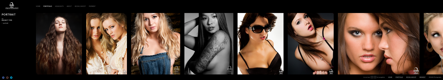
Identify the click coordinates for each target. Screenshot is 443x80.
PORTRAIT (5, 23)
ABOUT (69, 6)
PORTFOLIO (47, 6)
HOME (38, 6)
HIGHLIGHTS (59, 6)
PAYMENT (92, 6)
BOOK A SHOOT (80, 6)
